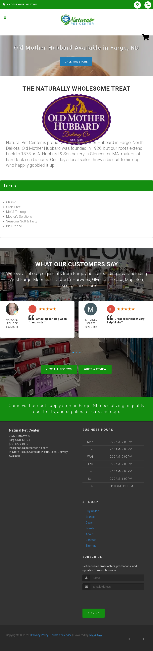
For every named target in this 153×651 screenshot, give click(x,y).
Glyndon (100, 279)
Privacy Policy (39, 634)
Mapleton (134, 279)
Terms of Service (61, 634)
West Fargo (20, 279)
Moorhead (43, 279)
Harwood (81, 279)
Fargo (78, 273)
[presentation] (103, 596)
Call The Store (76, 61)
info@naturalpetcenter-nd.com (28, 447)
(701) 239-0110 (18, 443)
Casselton (66, 284)
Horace (116, 279)
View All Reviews (59, 367)
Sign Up (93, 612)
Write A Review (95, 367)
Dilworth (63, 279)
